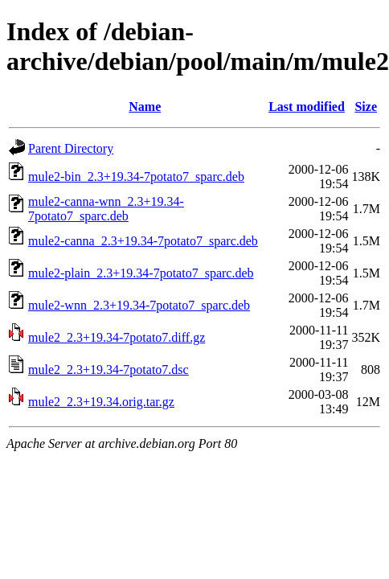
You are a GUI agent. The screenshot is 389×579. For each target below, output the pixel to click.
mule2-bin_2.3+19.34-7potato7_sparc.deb (136, 176)
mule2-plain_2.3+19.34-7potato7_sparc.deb (141, 273)
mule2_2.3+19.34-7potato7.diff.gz (116, 337)
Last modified (306, 106)
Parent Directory (70, 148)
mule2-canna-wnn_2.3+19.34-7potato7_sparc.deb (106, 209)
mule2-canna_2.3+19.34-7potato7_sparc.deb (143, 241)
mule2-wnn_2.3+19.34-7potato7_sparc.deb (139, 305)
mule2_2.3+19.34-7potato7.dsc (108, 369)
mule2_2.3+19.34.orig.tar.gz (101, 402)
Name (145, 106)
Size (365, 106)
